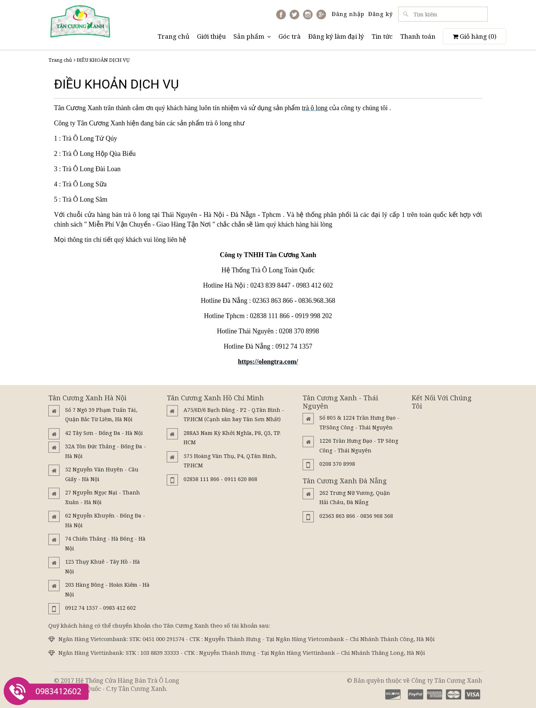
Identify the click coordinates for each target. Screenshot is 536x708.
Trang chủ (173, 36)
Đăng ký (380, 13)
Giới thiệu (211, 36)
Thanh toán (418, 36)
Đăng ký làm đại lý (336, 36)
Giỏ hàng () (475, 36)
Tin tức (382, 36)
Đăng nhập (348, 13)
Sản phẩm (252, 36)
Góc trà (289, 36)
